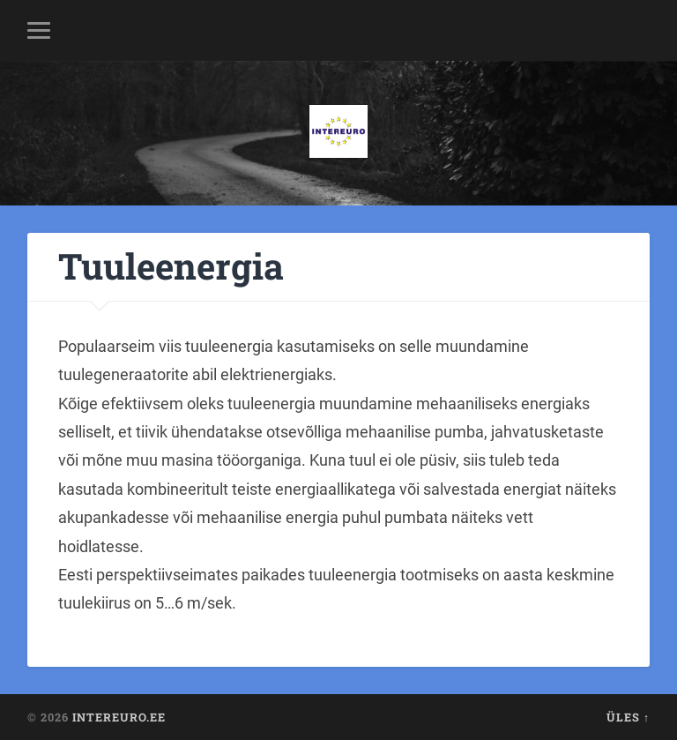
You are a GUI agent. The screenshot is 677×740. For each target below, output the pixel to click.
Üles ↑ (628, 717)
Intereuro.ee (119, 717)
